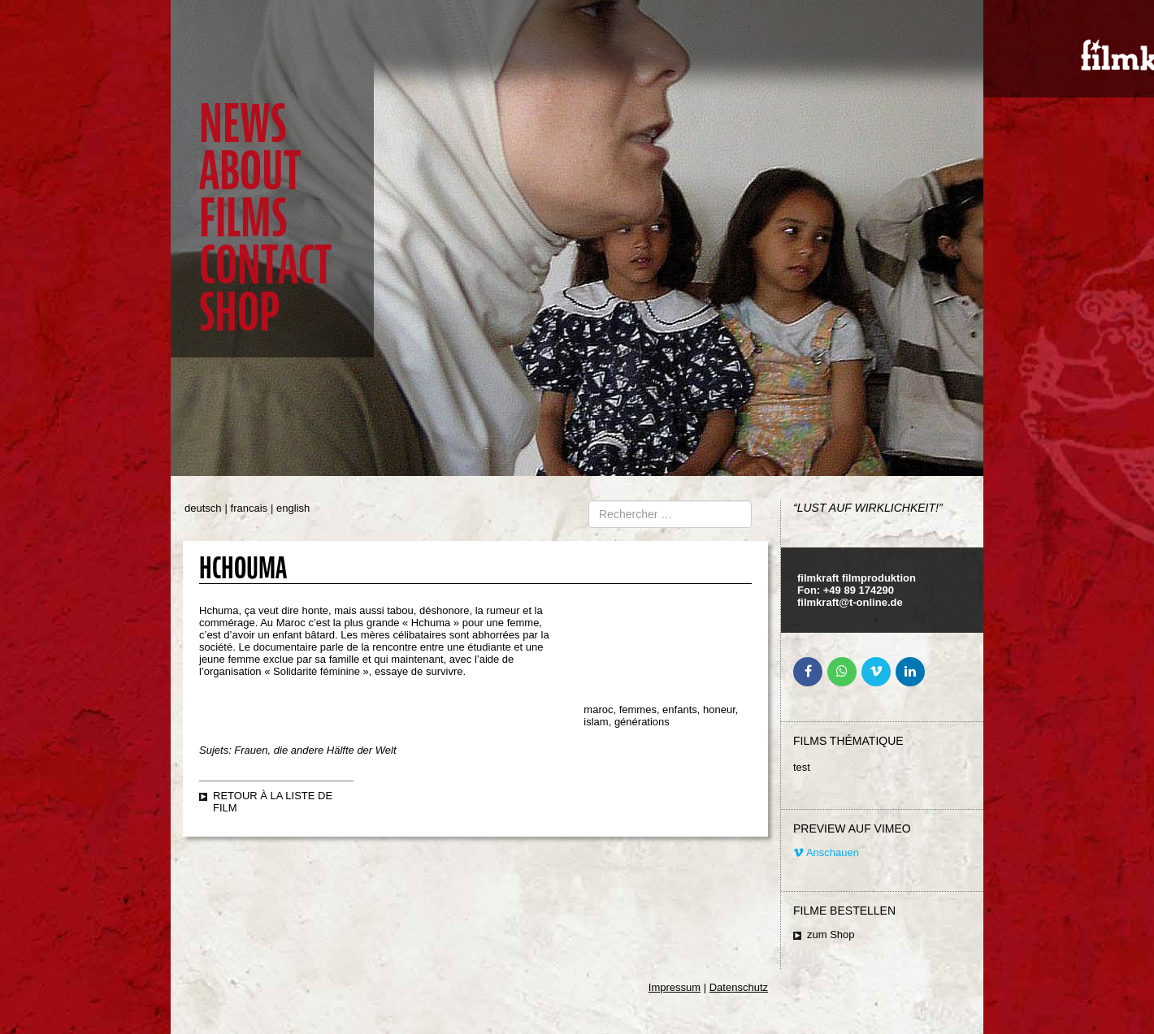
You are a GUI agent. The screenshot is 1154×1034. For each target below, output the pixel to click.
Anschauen (826, 852)
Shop (239, 312)
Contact (265, 265)
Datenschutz (738, 987)
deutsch (203, 508)
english (293, 508)
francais (249, 508)
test (801, 767)
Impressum (675, 987)
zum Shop (831, 934)
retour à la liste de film (272, 802)
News (242, 124)
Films (243, 218)
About (250, 171)
